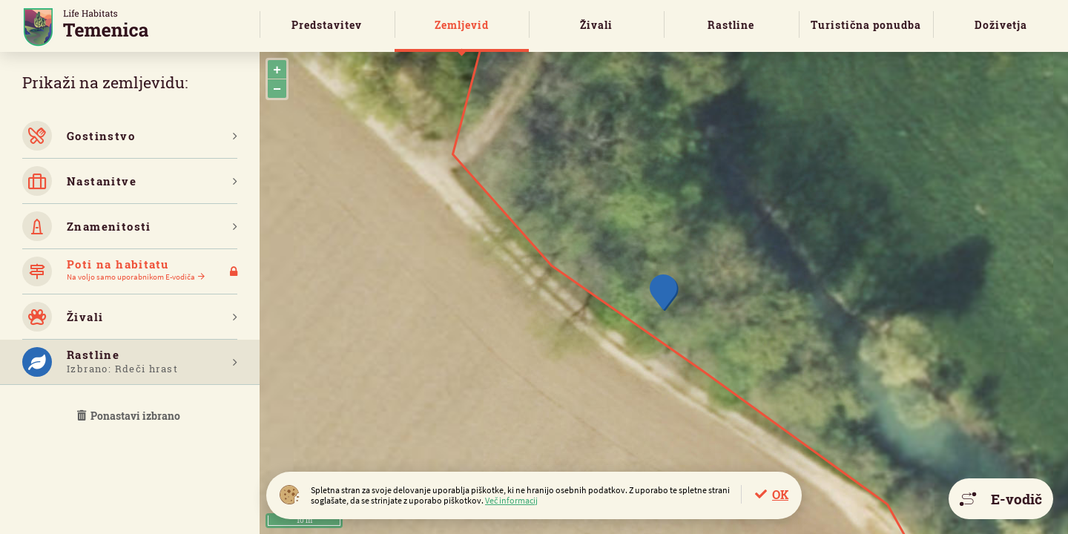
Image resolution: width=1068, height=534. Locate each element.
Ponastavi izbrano (129, 416)
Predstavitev (326, 25)
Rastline (731, 25)
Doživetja (1001, 25)
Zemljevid (462, 25)
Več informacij (511, 500)
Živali (596, 25)
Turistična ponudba (866, 25)
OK (780, 494)
